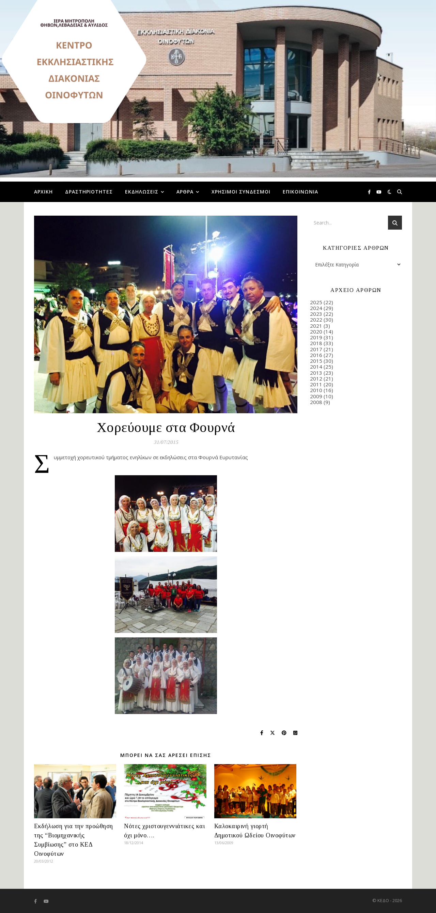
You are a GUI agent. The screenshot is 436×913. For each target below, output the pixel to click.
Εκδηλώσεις (141, 191)
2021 (316, 325)
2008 (316, 402)
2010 (316, 390)
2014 (316, 366)
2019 (316, 337)
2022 (316, 319)
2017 (316, 349)
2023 (316, 313)
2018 (316, 343)
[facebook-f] (370, 192)
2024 (316, 308)
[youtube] (379, 192)
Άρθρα (184, 191)
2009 (316, 396)
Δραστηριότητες (89, 191)
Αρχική (43, 191)
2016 (316, 355)
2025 (316, 302)
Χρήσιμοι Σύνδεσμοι (241, 191)
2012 (316, 378)
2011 (316, 384)
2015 (316, 360)
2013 (316, 372)
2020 (316, 331)
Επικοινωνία (300, 191)
